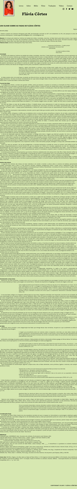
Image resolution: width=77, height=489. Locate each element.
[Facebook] (66, 9)
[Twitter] (69, 9)
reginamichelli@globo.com (25, 35)
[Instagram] (63, 9)
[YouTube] (72, 9)
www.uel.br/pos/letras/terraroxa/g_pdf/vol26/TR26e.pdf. (16, 448)
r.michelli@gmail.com (38, 35)
